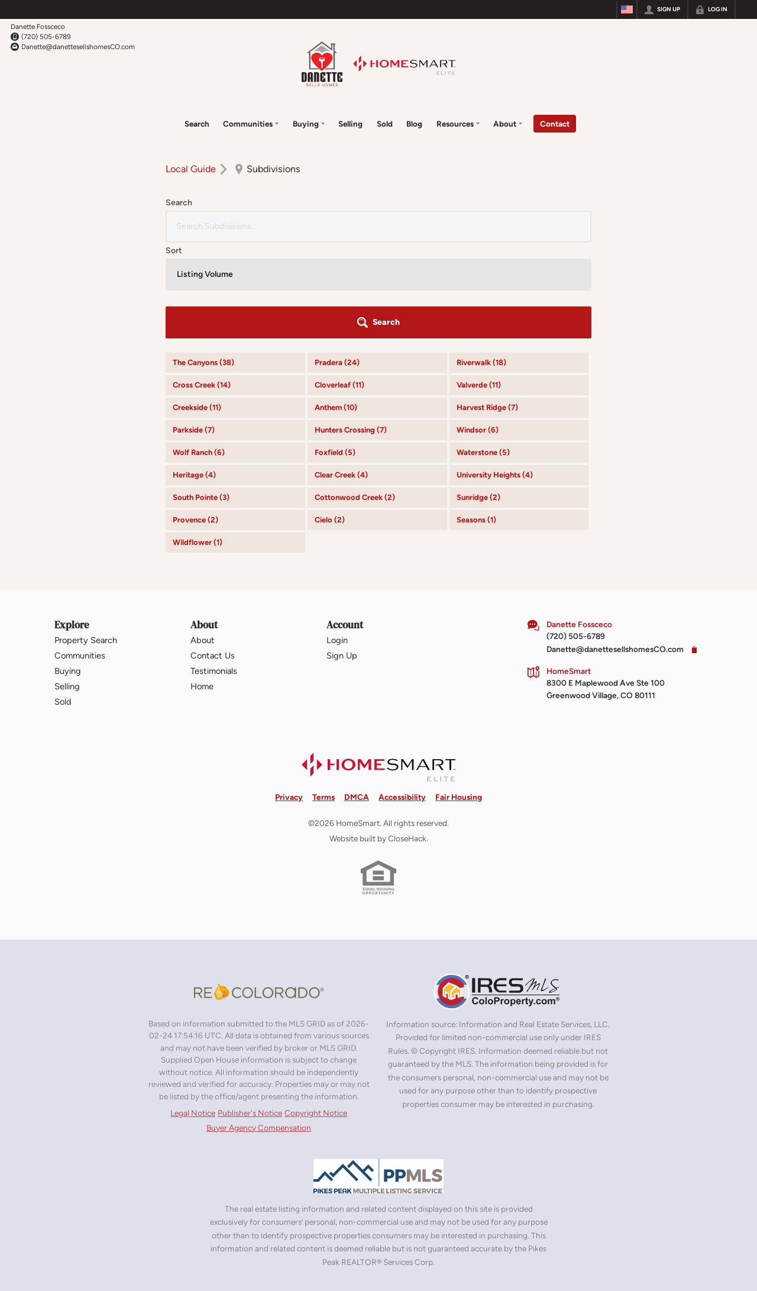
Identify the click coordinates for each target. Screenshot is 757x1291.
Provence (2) (195, 421)
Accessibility (402, 698)
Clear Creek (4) (341, 376)
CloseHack (407, 740)
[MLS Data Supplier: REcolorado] (259, 892)
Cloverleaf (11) (339, 286)
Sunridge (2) (478, 399)
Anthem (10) (336, 309)
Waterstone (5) (483, 354)
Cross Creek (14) (202, 286)
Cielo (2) (330, 421)
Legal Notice (192, 1014)
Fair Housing (458, 698)
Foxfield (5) (335, 354)
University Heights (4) (495, 376)
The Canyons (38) (203, 264)
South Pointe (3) (201, 399)
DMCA (356, 698)
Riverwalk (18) (481, 264)
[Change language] (627, 9)
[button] (558, 224)
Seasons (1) (476, 421)
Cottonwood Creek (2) (355, 399)
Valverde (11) (479, 286)
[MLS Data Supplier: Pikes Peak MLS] (378, 1077)
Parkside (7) (194, 331)
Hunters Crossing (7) (351, 331)
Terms (323, 698)
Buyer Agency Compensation (258, 1029)
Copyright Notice (315, 1014)
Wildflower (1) (197, 444)
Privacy (289, 698)
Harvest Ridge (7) (487, 309)
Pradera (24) (337, 264)
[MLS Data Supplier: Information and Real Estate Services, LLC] (498, 892)
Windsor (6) (478, 331)
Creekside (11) (197, 309)
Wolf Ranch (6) (199, 354)
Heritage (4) (194, 376)
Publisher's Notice (250, 1014)
